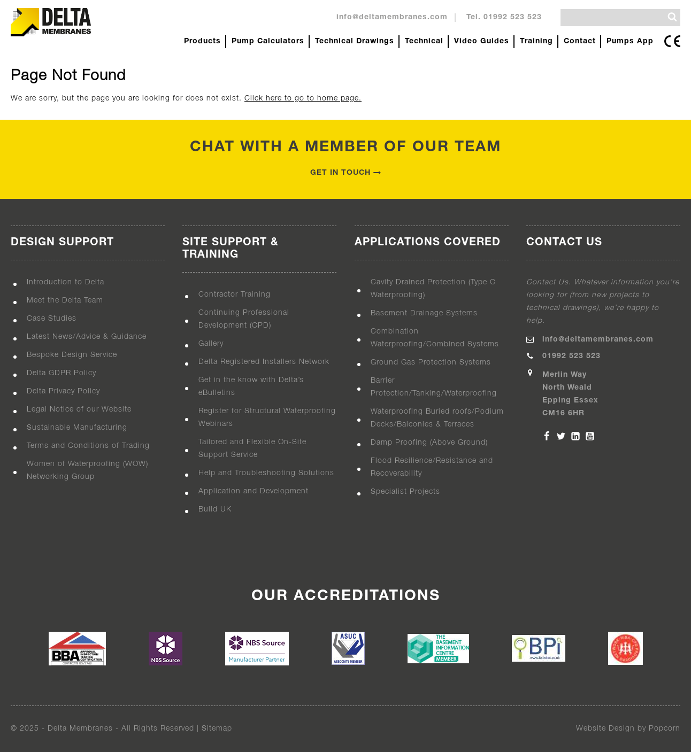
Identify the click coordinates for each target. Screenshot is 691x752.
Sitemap (217, 728)
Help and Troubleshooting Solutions (266, 473)
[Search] (672, 17)
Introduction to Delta (65, 282)
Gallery (211, 343)
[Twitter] (561, 436)
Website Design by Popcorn (628, 728)
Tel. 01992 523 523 (504, 17)
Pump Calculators (268, 41)
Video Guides (481, 41)
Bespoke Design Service (72, 355)
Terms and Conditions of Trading (88, 446)
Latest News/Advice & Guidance (87, 337)
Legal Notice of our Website (79, 409)
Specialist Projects (405, 492)
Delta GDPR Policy (61, 373)
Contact (580, 41)
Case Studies (51, 318)
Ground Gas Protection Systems (431, 362)
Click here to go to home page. (303, 98)
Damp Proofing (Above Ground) (429, 442)
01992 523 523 (571, 356)
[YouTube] (590, 436)
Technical (424, 41)
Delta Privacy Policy (63, 391)
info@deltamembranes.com (392, 17)
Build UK (215, 509)
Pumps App (630, 41)
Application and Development (253, 491)
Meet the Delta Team (65, 300)
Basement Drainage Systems (424, 313)
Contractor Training (234, 294)
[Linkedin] (575, 436)
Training (536, 41)
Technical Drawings (354, 41)
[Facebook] (546, 436)
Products (202, 41)
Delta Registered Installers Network (263, 362)
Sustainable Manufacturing (77, 427)
